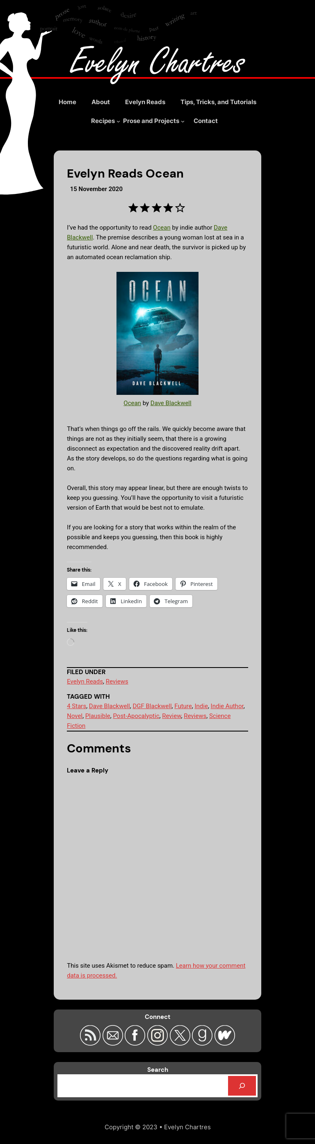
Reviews (117, 681)
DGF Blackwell (151, 706)
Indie (201, 706)
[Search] (242, 1086)
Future (183, 706)
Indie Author (227, 706)
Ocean (162, 227)
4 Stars (76, 706)
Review (171, 716)
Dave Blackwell (171, 403)
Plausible (97, 716)
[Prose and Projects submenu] (154, 121)
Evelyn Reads (85, 681)
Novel (74, 716)
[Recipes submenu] (105, 121)
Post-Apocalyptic (136, 716)
